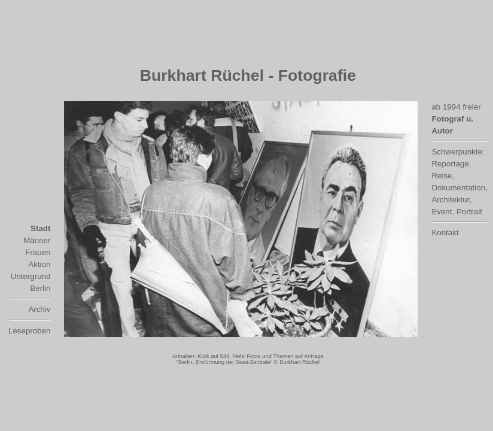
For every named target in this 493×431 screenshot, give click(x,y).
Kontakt (444, 232)
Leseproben (29, 330)
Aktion (39, 264)
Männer (36, 240)
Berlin (40, 288)
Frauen (37, 252)
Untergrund (31, 276)
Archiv (39, 309)
